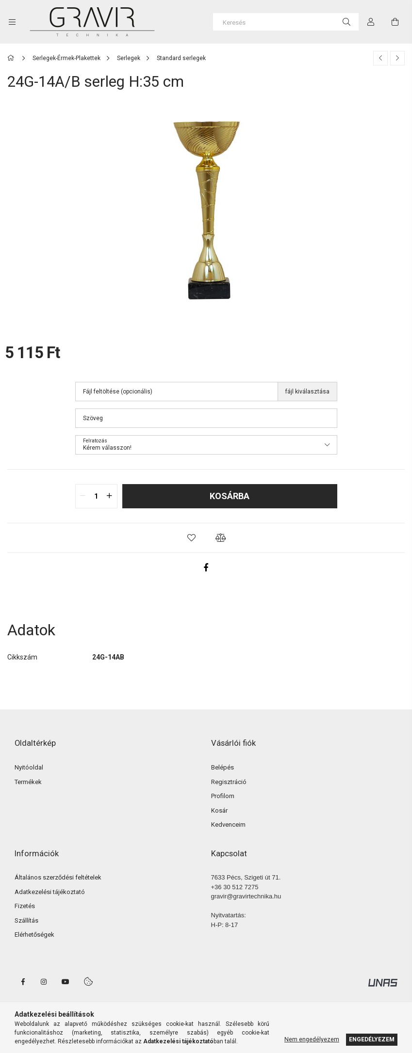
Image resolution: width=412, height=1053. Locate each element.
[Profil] (371, 22)
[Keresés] (286, 22)
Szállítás (26, 920)
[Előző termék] (380, 58)
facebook (23, 982)
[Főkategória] (12, 58)
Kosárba (229, 496)
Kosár (219, 810)
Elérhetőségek (34, 934)
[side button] (12, 22)
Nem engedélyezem (311, 1039)
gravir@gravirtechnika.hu (246, 896)
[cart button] (395, 22)
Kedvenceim (228, 824)
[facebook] (206, 567)
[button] (191, 538)
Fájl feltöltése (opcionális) (117, 391)
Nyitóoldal (29, 767)
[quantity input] (96, 496)
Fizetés (25, 906)
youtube (65, 982)
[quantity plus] (109, 496)
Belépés (222, 767)
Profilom (222, 796)
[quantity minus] (83, 496)
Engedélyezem (372, 1039)
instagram (44, 982)
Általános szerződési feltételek (58, 877)
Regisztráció (229, 782)
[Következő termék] (397, 58)
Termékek (28, 782)
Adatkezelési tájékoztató (50, 892)
